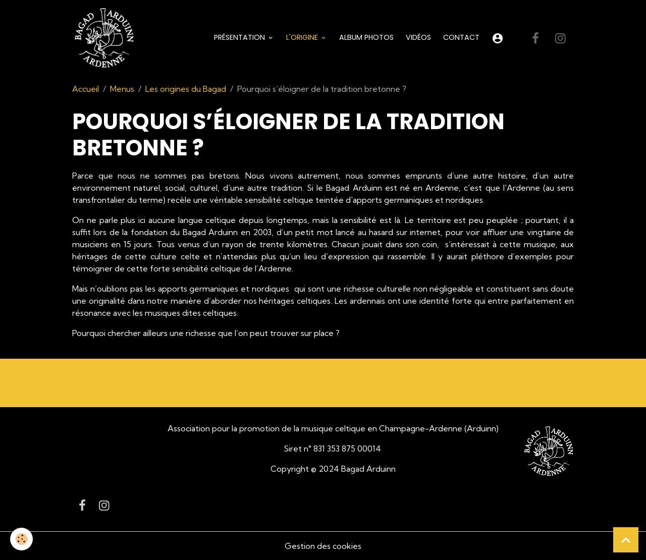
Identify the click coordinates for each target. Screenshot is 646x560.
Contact (461, 37)
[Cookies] (21, 539)
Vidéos (418, 37)
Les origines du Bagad (185, 89)
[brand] (106, 38)
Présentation (240, 37)
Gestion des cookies (323, 546)
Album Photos (366, 37)
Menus (122, 89)
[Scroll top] (625, 539)
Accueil (85, 89)
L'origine (303, 37)
